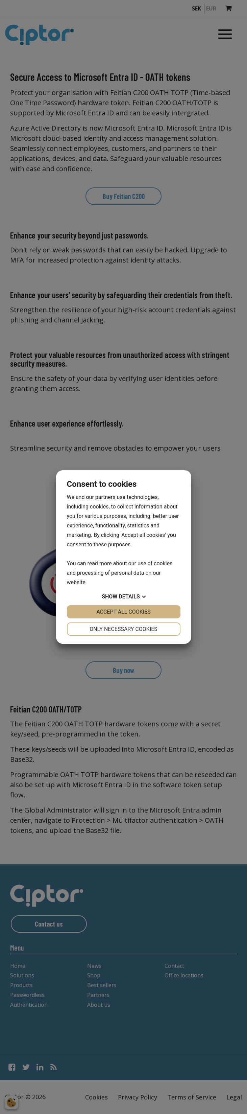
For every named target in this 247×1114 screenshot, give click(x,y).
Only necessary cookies (123, 629)
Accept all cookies (123, 612)
